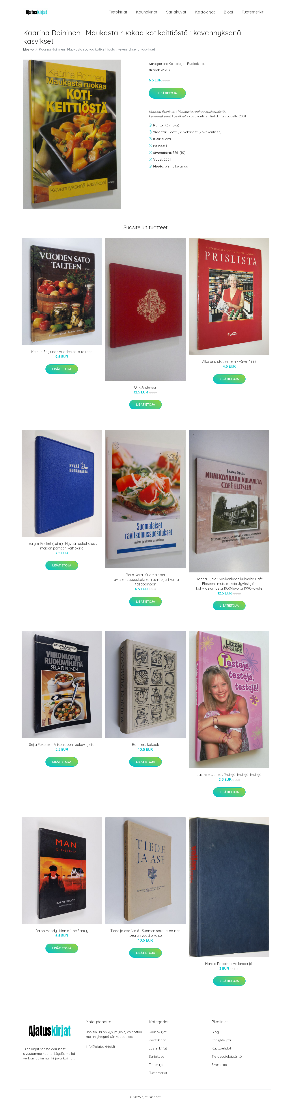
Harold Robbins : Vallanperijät (229, 965)
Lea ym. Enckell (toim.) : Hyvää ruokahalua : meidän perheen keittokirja (62, 547)
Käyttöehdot (221, 1050)
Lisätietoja (167, 95)
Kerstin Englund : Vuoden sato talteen (61, 353)
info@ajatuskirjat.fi (100, 1048)
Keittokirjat (205, 12)
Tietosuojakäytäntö (227, 1058)
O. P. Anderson (145, 389)
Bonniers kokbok (145, 746)
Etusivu (28, 51)
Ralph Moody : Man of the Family (61, 932)
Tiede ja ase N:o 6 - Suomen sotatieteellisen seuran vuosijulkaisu (145, 934)
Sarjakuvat (176, 12)
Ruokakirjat (196, 65)
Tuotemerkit (252, 12)
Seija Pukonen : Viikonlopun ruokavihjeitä (62, 746)
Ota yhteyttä (221, 1041)
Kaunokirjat (146, 12)
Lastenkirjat (158, 1050)
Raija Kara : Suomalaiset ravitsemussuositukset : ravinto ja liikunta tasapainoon (145, 581)
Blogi (228, 12)
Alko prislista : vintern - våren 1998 (229, 363)
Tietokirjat (118, 12)
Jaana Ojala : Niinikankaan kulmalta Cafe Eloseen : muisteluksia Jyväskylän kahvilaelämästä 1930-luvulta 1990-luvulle (229, 585)
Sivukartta (219, 1066)
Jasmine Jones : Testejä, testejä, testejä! (229, 776)
